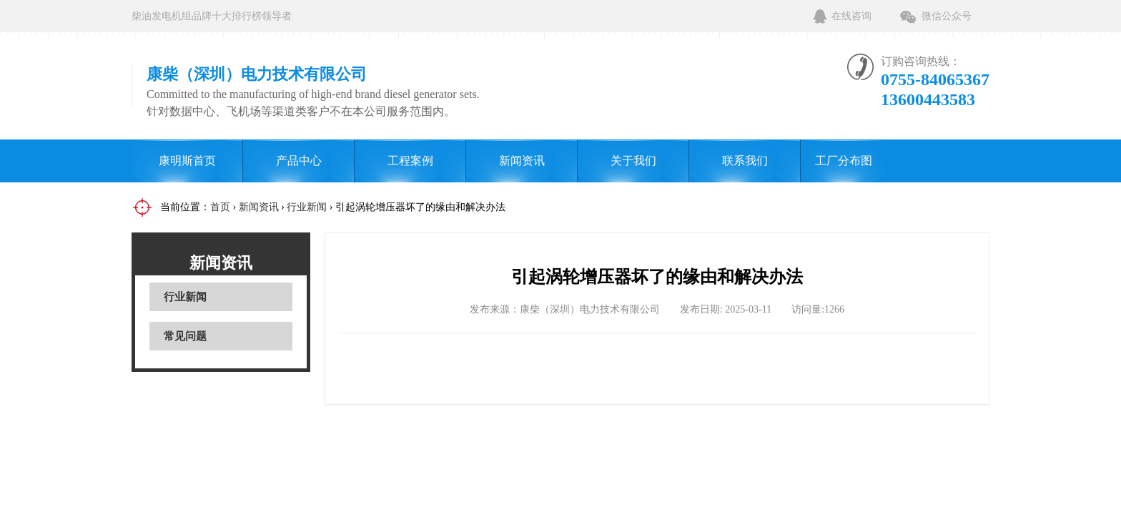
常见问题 (185, 336)
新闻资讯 (522, 160)
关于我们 (633, 160)
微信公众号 (947, 16)
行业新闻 (307, 207)
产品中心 (299, 160)
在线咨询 (851, 16)
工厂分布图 (843, 160)
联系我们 (745, 160)
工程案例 (410, 160)
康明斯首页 (187, 160)
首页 (220, 207)
